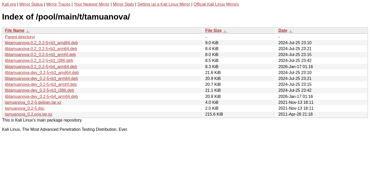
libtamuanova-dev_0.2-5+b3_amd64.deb (42, 72)
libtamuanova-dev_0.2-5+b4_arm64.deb (41, 96)
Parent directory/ (20, 37)
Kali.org (9, 4)
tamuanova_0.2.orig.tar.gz (28, 114)
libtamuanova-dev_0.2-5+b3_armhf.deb (41, 84)
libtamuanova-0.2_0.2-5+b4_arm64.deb (41, 66)
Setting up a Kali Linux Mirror (163, 4)
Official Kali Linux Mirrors (216, 4)
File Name (14, 30)
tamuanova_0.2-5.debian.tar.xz (33, 102)
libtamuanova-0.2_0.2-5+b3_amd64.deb (41, 43)
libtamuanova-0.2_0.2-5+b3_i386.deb (39, 60)
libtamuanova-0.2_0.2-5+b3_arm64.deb (41, 49)
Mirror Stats (123, 4)
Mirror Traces (58, 4)
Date (282, 30)
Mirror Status (31, 4)
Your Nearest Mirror (91, 4)
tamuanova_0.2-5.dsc (24, 108)
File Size (213, 30)
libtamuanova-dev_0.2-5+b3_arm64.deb (41, 78)
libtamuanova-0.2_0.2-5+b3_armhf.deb (40, 54)
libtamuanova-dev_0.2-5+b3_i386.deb (39, 90)
